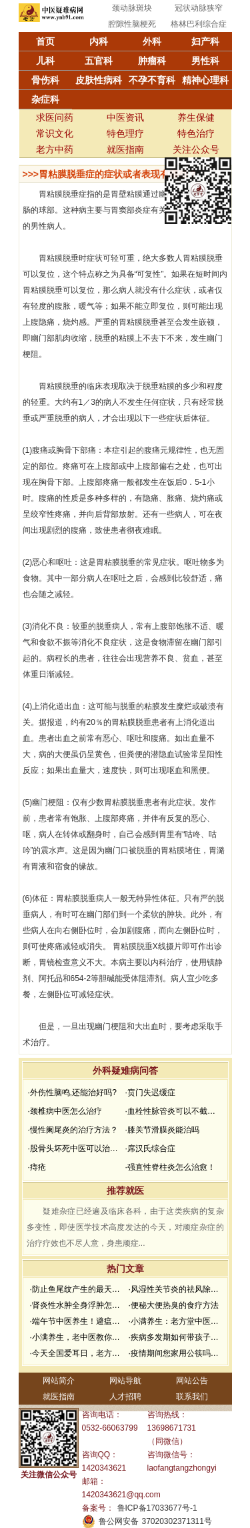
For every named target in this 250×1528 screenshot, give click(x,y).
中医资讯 (125, 117)
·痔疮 (37, 1167)
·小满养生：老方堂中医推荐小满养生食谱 (176, 1321)
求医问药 (54, 117)
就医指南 (125, 149)
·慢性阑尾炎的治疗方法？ (73, 1129)
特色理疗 (125, 133)
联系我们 (192, 1396)
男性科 (205, 60)
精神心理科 (205, 80)
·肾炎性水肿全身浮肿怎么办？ (77, 1305)
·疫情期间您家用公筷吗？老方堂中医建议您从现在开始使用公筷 (176, 1353)
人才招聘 (125, 1396)
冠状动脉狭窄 (199, 8)
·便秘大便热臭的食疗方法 (174, 1305)
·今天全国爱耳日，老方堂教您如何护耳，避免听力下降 (77, 1353)
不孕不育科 (152, 80)
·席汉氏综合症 (150, 1148)
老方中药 (54, 149)
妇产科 (205, 41)
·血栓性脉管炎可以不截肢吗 (172, 1111)
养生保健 (196, 117)
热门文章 (125, 1268)
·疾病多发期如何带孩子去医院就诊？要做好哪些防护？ (176, 1337)
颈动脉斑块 (132, 8)
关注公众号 (196, 149)
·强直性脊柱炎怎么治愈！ (170, 1167)
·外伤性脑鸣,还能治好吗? (72, 1092)
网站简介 (59, 1380)
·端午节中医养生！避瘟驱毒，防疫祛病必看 (77, 1321)
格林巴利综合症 (199, 24)
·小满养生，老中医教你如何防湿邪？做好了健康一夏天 (77, 1337)
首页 (45, 41)
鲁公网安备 (119, 1521)
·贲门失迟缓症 (150, 1092)
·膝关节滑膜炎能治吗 (162, 1129)
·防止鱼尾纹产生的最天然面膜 (77, 1289)
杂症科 (45, 99)
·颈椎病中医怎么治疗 (65, 1111)
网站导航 (125, 1380)
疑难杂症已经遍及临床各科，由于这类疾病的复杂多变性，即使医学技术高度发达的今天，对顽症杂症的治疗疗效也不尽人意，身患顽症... (125, 1227)
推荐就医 (125, 1190)
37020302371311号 (177, 1521)
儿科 (45, 60)
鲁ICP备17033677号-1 (157, 1508)
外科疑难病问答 (125, 1070)
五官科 (99, 60)
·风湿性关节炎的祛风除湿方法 (176, 1289)
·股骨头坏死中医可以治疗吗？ (75, 1148)
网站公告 (192, 1380)
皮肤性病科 (98, 80)
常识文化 (54, 133)
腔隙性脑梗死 (132, 24)
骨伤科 (45, 80)
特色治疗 (196, 133)
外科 (152, 41)
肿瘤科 (152, 60)
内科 (98, 41)
